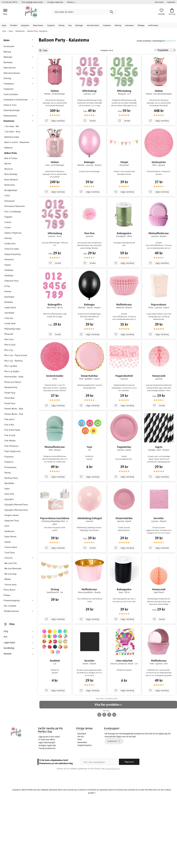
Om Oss (80, 781)
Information (159, 2)
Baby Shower (38, 25)
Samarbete (82, 787)
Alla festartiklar (93, 25)
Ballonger (79, 25)
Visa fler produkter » (108, 749)
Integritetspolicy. (112, 813)
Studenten (107, 25)
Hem (4, 31)
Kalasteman (170, 40)
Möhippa (141, 25)
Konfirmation (153, 25)
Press (79, 784)
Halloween (129, 25)
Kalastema (25, 25)
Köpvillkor (81, 778)
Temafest (13, 25)
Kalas (4, 25)
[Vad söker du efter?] (84, 12)
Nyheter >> (71, 2)
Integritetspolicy (84, 790)
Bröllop (61, 25)
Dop (69, 25)
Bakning (118, 25)
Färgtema (51, 25)
